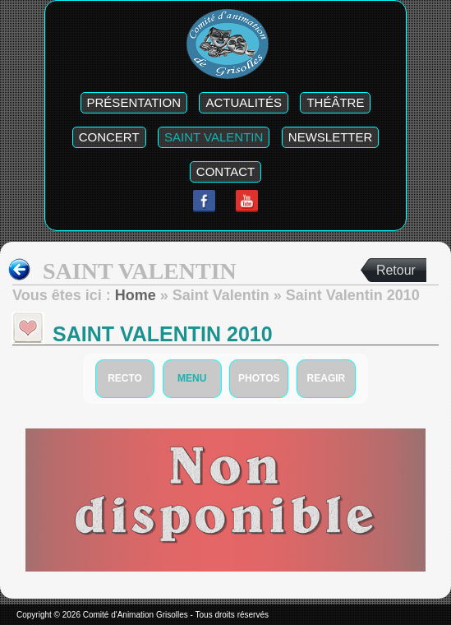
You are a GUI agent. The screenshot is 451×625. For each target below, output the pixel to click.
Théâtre (335, 102)
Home (135, 295)
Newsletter (330, 137)
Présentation (134, 102)
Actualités (243, 102)
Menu (191, 378)
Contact (225, 171)
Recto (125, 378)
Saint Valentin (213, 137)
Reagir (326, 378)
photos (258, 378)
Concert (109, 137)
